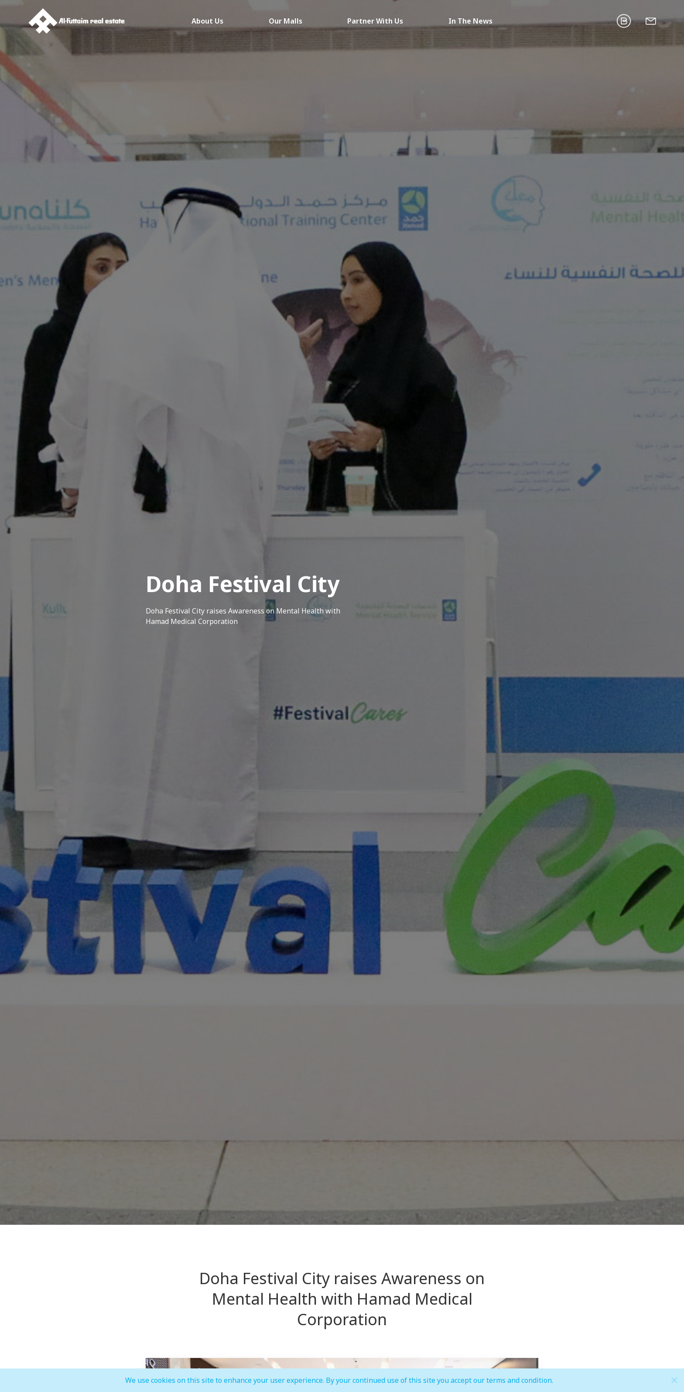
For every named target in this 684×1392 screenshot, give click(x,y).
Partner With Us (375, 21)
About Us (207, 21)
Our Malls (285, 21)
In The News (470, 21)
